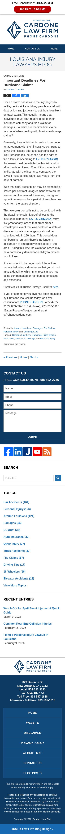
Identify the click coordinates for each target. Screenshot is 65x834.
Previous (10, 357)
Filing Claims (49, 335)
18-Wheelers (14, 571)
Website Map (32, 753)
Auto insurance (16, 536)
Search (58, 478)
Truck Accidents (17, 550)
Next (34, 357)
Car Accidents (16, 502)
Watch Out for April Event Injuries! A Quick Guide (31, 610)
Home (10, 48)
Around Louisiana (23, 328)
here (55, 286)
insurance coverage (25, 338)
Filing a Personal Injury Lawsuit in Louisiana (25, 636)
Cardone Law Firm (21, 335)
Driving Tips (14, 564)
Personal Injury (11, 331)
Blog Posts (32, 773)
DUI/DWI (11, 529)
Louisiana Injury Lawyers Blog (32, 29)
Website (32, 722)
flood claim (8, 338)
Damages (37, 328)
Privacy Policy (32, 742)
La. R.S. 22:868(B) (47, 159)
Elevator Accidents (18, 578)
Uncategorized (31, 331)
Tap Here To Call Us (32, 8)
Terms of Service (38, 787)
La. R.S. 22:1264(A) (40, 218)
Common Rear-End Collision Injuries (27, 623)
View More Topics (15, 585)
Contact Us (32, 48)
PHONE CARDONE (32, 302)
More (54, 48)
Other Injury (14, 543)
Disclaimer (32, 732)
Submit (33, 436)
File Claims (49, 328)
